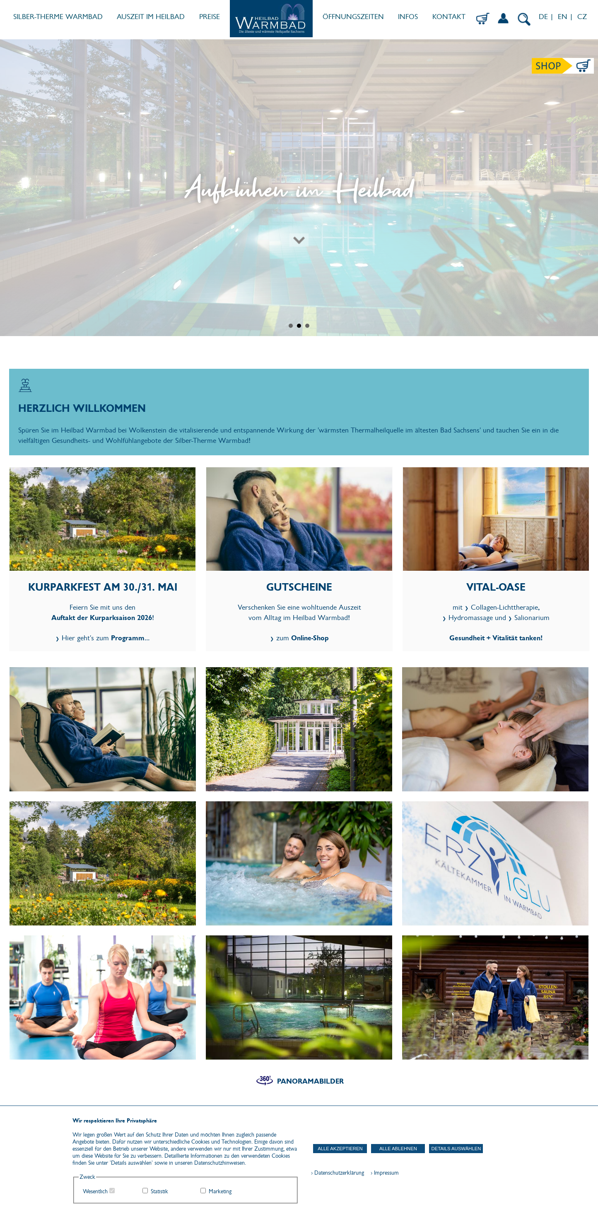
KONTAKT (448, 16)
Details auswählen (456, 1148)
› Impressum (382, 1172)
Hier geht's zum (103, 638)
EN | (565, 16)
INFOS (408, 16)
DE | (545, 16)
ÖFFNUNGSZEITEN (353, 16)
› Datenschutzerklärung (337, 1172)
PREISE (209, 16)
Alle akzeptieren (340, 1148)
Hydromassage (470, 617)
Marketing (220, 1191)
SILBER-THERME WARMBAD (58, 16)
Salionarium (532, 617)
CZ (583, 16)
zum (302, 638)
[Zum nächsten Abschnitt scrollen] (299, 209)
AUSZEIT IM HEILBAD (151, 16)
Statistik (159, 1191)
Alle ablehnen (398, 1148)
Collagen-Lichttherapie (504, 607)
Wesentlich (95, 1191)
